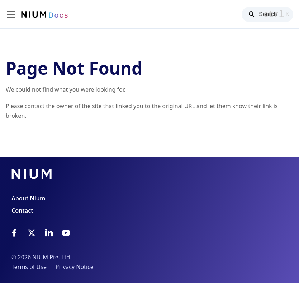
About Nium (28, 198)
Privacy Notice (75, 267)
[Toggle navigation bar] (11, 14)
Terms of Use (29, 267)
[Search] (267, 14)
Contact (22, 210)
